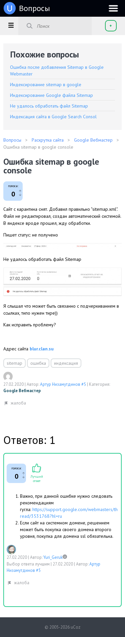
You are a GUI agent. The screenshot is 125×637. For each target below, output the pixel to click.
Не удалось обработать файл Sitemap (49, 106)
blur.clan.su (42, 349)
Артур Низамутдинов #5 (63, 384)
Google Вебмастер (22, 390)
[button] (10, 25)
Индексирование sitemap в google (45, 85)
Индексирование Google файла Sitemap (51, 95)
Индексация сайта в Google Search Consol (53, 117)
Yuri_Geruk (53, 557)
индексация (66, 363)
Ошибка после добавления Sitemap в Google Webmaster (57, 70)
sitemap (14, 363)
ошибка (38, 363)
